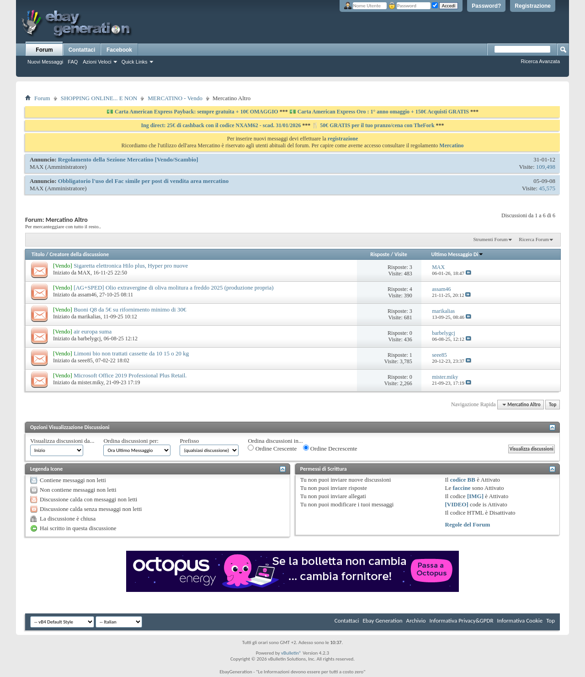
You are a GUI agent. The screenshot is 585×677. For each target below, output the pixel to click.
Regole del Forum (467, 524)
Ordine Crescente (272, 448)
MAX (36, 166)
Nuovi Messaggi (45, 61)
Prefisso (189, 440)
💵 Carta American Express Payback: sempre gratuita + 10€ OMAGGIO (193, 111)
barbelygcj (89, 338)
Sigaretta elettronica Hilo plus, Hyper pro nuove (131, 265)
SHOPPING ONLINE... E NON (99, 98)
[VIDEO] (456, 504)
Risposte (379, 254)
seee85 (85, 360)
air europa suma (93, 331)
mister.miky (90, 382)
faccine (461, 487)
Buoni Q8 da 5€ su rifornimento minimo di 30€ (130, 309)
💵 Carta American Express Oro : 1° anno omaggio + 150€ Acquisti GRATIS (379, 111)
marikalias (89, 316)
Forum (44, 50)
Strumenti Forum (490, 239)
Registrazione (533, 6)
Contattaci (82, 50)
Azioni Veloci (97, 61)
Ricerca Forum (534, 239)
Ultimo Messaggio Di (457, 254)
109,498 (545, 166)
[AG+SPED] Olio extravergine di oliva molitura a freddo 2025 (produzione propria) (173, 287)
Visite (400, 254)
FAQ (73, 61)
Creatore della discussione (79, 254)
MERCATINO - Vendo (175, 98)
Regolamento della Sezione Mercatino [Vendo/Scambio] (128, 159)
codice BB (462, 479)
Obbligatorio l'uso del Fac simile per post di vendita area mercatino (143, 180)
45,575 (547, 188)
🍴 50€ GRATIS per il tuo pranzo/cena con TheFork (374, 125)
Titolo (38, 254)
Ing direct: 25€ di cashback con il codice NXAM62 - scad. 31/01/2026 (221, 125)
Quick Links (135, 61)
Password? (486, 6)
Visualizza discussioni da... (62, 440)
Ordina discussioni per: (131, 440)
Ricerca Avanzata (540, 61)
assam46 (87, 294)
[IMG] (475, 496)
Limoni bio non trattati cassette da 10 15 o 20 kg (131, 353)
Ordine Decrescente (330, 448)
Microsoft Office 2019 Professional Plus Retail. (130, 375)
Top (552, 405)
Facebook (119, 50)
